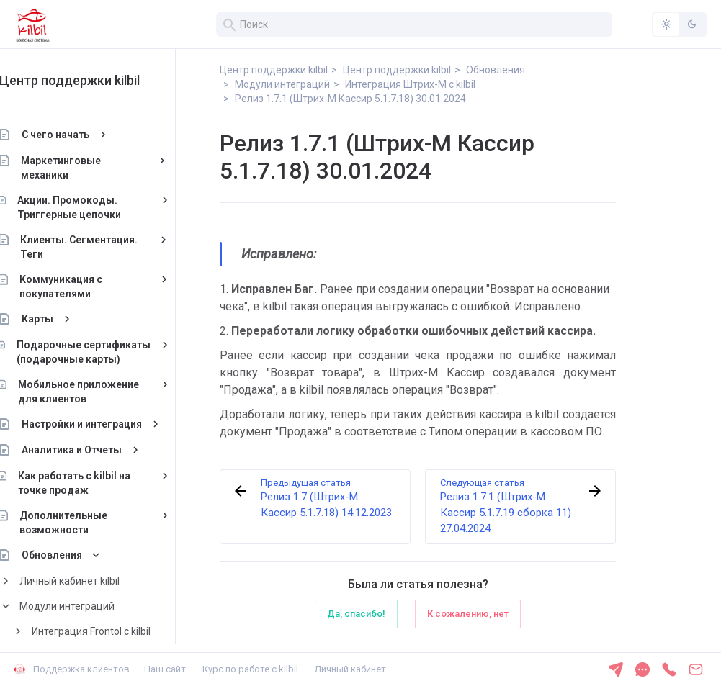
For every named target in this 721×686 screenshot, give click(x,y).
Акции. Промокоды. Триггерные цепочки (95, 207)
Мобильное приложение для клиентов (104, 392)
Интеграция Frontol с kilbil (117, 631)
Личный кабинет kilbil (95, 581)
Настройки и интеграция (108, 424)
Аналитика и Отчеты (98, 450)
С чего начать (81, 134)
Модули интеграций (92, 606)
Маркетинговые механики (87, 168)
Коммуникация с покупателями (86, 286)
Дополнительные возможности (89, 523)
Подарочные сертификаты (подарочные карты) (109, 352)
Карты (63, 319)
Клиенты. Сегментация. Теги (105, 247)
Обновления (78, 555)
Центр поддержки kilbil (95, 80)
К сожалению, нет (468, 613)
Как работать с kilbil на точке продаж (101, 483)
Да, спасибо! (356, 613)
